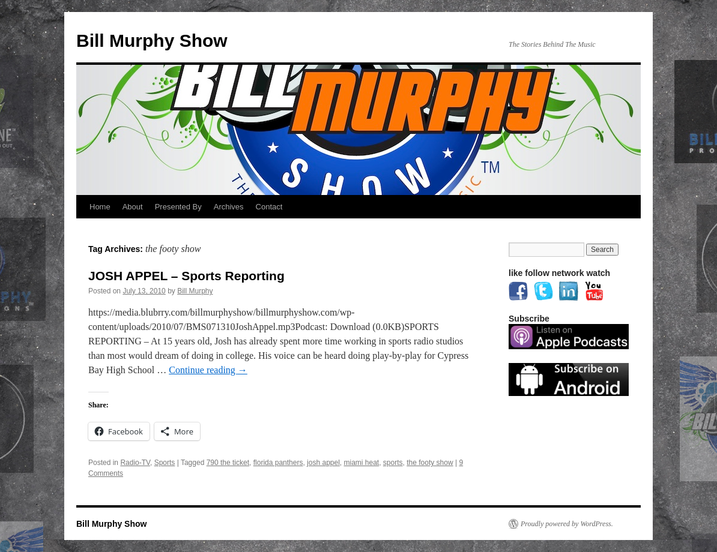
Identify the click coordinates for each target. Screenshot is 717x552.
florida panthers (278, 462)
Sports (164, 462)
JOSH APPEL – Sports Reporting (186, 276)
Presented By (178, 206)
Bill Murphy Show (152, 40)
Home (99, 206)
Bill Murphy (195, 291)
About (133, 206)
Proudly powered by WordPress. (567, 524)
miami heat (362, 462)
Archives (229, 206)
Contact (269, 206)
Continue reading (208, 370)
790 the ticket (228, 462)
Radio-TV (135, 462)
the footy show (430, 462)
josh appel (323, 462)
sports (393, 462)
